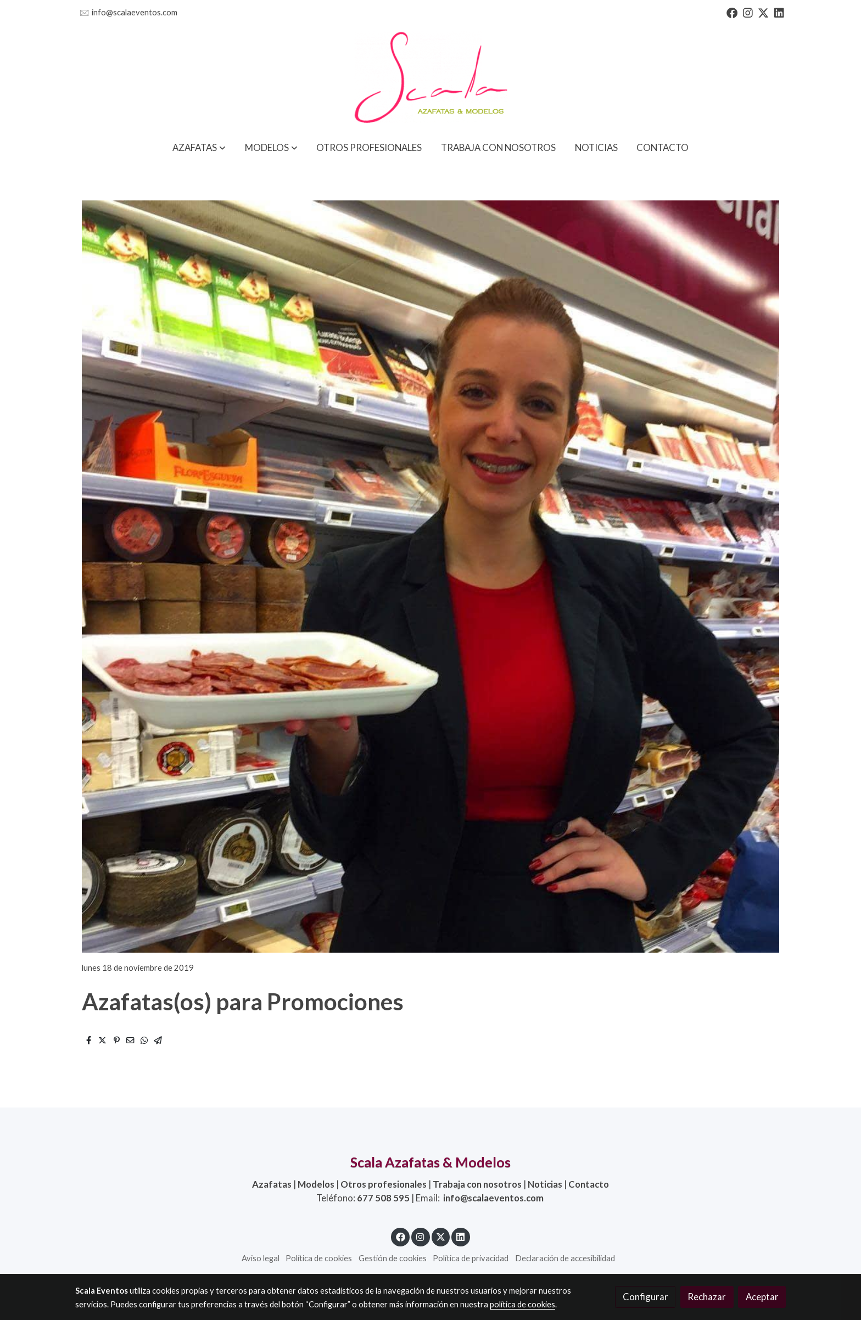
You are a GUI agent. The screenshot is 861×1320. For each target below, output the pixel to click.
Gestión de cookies (393, 1258)
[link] (430, 78)
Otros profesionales (383, 1184)
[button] (199, 147)
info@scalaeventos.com (134, 12)
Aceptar (762, 1296)
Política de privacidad (470, 1258)
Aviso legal (260, 1258)
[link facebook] (731, 12)
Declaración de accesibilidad (565, 1258)
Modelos (316, 1184)
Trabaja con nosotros (477, 1184)
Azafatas (272, 1184)
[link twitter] (763, 12)
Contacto (588, 1184)
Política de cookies (319, 1258)
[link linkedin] (779, 12)
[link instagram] (748, 12)
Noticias (545, 1184)
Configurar (645, 1296)
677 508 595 (383, 1198)
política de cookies (522, 1304)
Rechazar (706, 1296)
